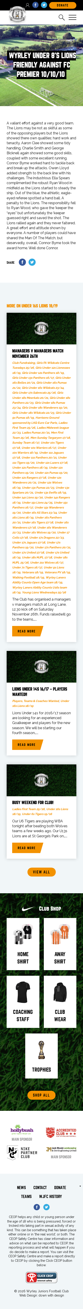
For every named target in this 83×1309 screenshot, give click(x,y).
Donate (60, 1188)
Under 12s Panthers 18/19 (29, 467)
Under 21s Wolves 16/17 (46, 562)
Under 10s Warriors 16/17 (38, 447)
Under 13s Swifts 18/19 (50, 492)
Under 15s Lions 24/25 (37, 502)
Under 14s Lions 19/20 (27, 497)
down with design (51, 1295)
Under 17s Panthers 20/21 (52, 547)
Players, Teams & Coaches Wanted (35, 701)
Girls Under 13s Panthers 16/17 (33, 377)
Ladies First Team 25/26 (28, 809)
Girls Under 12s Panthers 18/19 (43, 373)
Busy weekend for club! (32, 803)
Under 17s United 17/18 (28, 552)
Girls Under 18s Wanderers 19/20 (44, 407)
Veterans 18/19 (32, 572)
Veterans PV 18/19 (57, 572)
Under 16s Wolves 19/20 (39, 532)
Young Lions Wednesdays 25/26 (44, 592)
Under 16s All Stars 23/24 (39, 512)
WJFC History (50, 1196)
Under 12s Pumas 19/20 (51, 472)
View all (41, 872)
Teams (26, 1196)
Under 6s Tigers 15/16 (37, 814)
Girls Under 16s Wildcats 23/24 (43, 387)
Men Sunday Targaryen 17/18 (50, 437)
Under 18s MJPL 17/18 (37, 557)
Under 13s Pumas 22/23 (38, 487)
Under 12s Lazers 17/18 (51, 462)
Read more (27, 631)
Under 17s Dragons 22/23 (46, 537)
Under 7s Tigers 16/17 (27, 567)
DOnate (63, 5)
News (21, 1188)
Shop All (41, 1095)
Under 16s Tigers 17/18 (37, 522)
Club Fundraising (23, 362)
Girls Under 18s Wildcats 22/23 (33, 412)
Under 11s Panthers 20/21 (38, 457)
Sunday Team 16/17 (25, 442)
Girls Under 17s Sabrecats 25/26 (34, 392)
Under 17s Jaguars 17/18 (28, 542)
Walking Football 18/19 (28, 577)
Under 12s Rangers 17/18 (29, 477)
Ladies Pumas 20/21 (35, 432)
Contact (40, 1188)
